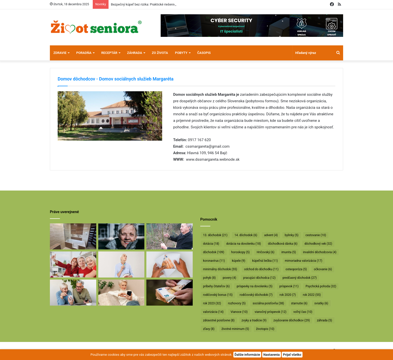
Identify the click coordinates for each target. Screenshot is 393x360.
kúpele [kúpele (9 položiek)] (238, 260)
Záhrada (134, 53)
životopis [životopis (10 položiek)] (265, 329)
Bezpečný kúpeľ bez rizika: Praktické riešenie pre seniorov (152, 4)
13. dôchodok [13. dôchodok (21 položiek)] (215, 235)
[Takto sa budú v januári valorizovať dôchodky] (121, 293)
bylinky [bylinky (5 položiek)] (292, 235)
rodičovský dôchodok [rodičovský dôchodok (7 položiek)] (256, 295)
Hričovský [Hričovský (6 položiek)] (265, 252)
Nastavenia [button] (271, 354)
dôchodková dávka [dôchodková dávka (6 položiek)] (283, 243)
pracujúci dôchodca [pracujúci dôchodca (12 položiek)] (259, 278)
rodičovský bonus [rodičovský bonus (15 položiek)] (218, 295)
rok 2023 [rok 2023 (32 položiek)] (212, 303)
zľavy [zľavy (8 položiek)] (209, 329)
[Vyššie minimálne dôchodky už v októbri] (169, 293)
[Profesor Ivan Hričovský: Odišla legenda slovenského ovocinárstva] (169, 236)
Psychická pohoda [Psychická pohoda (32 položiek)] (321, 286)
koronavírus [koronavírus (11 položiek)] (214, 260)
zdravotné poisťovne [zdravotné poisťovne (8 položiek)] (219, 320)
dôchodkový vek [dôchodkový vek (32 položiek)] (318, 243)
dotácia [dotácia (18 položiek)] (211, 243)
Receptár (109, 53)
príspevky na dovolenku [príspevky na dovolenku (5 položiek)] (254, 286)
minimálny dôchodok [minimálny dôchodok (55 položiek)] (220, 269)
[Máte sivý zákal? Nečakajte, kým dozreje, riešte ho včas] (121, 236)
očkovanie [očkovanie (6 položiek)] (323, 269)
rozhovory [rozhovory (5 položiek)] (237, 303)
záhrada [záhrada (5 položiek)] (324, 320)
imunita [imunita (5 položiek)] (288, 252)
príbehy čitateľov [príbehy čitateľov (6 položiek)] (216, 286)
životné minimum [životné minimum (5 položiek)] (235, 329)
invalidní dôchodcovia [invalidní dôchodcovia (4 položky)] (319, 252)
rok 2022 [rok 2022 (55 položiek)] (312, 295)
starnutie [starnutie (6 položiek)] (299, 303)
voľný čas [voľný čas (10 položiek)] (302, 312)
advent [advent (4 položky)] (271, 235)
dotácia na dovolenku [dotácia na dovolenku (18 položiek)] (243, 243)
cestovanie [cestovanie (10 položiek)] (316, 235)
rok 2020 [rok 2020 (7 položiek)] (287, 295)
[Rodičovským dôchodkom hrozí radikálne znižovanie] (121, 264)
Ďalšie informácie (247, 354)
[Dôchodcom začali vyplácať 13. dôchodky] (169, 264)
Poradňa (83, 53)
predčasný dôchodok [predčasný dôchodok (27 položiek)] (299, 278)
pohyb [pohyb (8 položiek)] (209, 278)
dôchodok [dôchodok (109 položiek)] (213, 252)
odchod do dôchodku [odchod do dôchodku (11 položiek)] (261, 269)
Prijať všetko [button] (292, 354)
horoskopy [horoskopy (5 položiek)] (240, 252)
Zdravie (59, 53)
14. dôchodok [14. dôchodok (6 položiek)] (245, 235)
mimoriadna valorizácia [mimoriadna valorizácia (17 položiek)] (303, 260)
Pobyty (181, 53)
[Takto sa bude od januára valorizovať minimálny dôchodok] (73, 293)
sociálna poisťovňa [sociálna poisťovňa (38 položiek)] (268, 303)
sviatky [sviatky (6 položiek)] (321, 303)
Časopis (204, 53)
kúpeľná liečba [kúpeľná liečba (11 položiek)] (265, 260)
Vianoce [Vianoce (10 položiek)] (239, 312)
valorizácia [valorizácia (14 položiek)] (213, 312)
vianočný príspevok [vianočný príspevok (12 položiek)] (270, 312)
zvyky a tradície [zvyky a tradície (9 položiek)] (254, 320)
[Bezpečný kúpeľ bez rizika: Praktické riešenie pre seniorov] (73, 236)
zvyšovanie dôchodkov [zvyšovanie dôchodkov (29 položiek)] (291, 320)
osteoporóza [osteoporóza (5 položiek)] (296, 269)
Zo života (160, 53)
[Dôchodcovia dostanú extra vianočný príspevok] (73, 264)
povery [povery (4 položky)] (229, 278)
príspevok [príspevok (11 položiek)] (289, 286)
